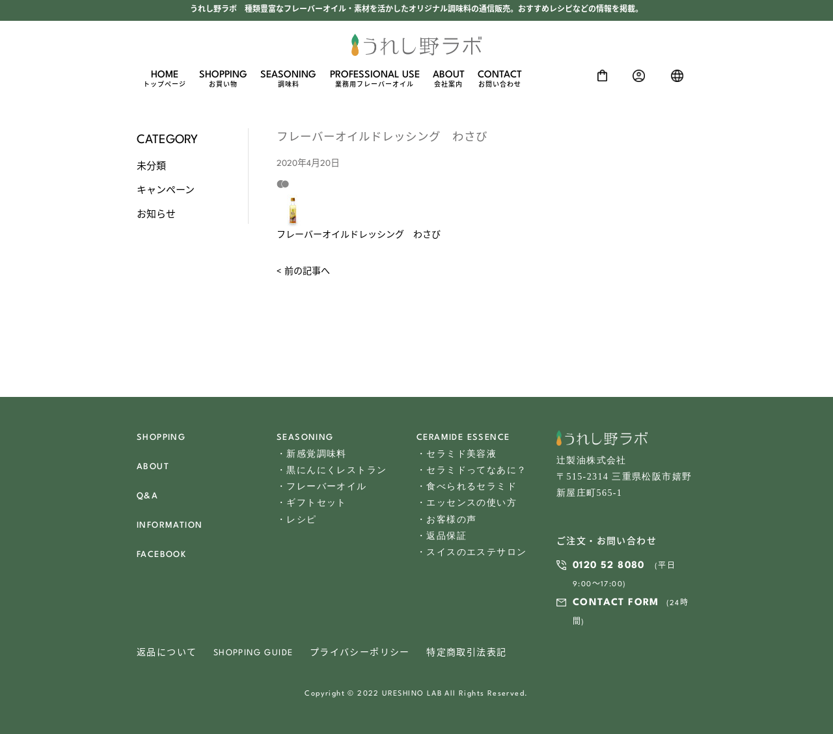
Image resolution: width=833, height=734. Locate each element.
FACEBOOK (161, 554)
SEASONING (288, 79)
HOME (164, 79)
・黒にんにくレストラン (332, 470)
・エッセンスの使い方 (466, 503)
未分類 (151, 166)
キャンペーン (166, 190)
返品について (167, 653)
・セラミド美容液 (456, 454)
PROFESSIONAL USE (375, 79)
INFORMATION (169, 525)
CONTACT (500, 79)
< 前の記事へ (303, 271)
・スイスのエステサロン (471, 552)
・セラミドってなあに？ (471, 470)
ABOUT (449, 79)
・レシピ (297, 519)
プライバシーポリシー (360, 653)
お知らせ (156, 214)
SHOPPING (223, 79)
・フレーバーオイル (322, 486)
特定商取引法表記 (466, 653)
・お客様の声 (446, 519)
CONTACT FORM (616, 603)
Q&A (147, 496)
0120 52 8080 (609, 566)
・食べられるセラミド (466, 486)
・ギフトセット (312, 503)
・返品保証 (441, 536)
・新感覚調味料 (312, 454)
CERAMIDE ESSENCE (463, 437)
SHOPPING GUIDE (253, 653)
